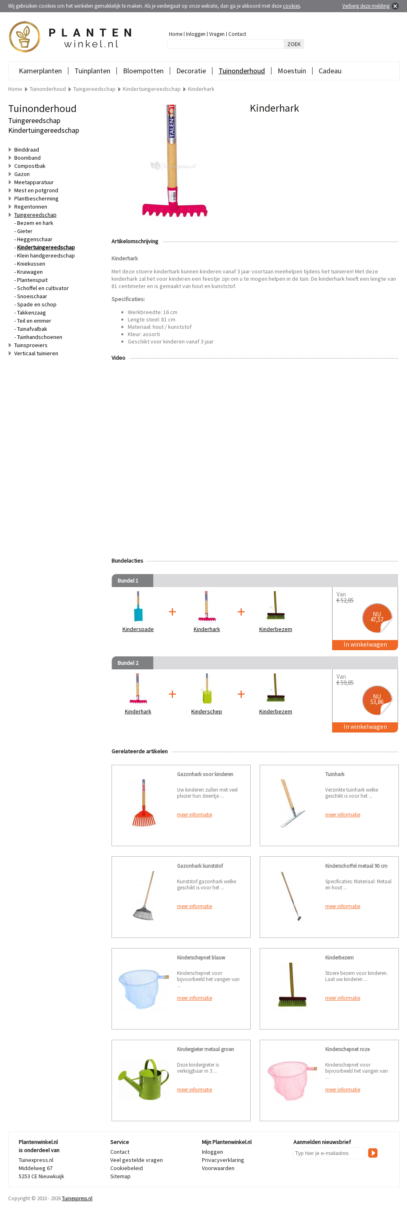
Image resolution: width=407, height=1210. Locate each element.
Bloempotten (143, 70)
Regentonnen (30, 206)
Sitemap (120, 1176)
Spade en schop (37, 304)
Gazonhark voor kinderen (205, 774)
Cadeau (330, 70)
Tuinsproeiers (31, 345)
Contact (237, 34)
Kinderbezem (339, 957)
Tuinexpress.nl (77, 1198)
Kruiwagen (30, 271)
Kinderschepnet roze (347, 1049)
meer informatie (194, 814)
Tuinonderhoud (242, 70)
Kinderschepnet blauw (201, 957)
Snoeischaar (32, 296)
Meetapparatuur (34, 182)
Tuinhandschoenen (39, 337)
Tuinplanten (92, 70)
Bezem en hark (35, 223)
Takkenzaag (31, 312)
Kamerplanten (40, 70)
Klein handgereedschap (46, 255)
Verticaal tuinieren (36, 353)
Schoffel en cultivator (43, 288)
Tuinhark (334, 774)
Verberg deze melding (365, 5)
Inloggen (196, 34)
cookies (291, 5)
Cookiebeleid (126, 1168)
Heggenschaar (35, 239)
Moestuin (292, 70)
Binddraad (26, 149)
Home (175, 34)
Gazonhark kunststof (200, 865)
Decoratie (191, 70)
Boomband (27, 157)
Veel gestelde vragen (136, 1160)
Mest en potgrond (36, 190)
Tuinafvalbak (32, 328)
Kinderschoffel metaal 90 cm (356, 865)
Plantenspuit (32, 280)
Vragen (217, 34)
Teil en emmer (34, 320)
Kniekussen (31, 263)
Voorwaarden (218, 1168)
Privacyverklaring (223, 1160)
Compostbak (30, 165)
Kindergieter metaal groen (205, 1049)
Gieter (25, 231)
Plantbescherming (36, 198)
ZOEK (294, 44)
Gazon (22, 174)
